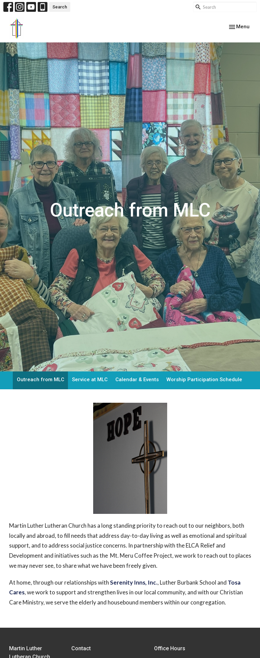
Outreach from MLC (40, 379)
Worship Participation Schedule (204, 379)
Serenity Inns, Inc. (133, 582)
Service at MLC (90, 379)
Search (59, 6)
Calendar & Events (137, 379)
